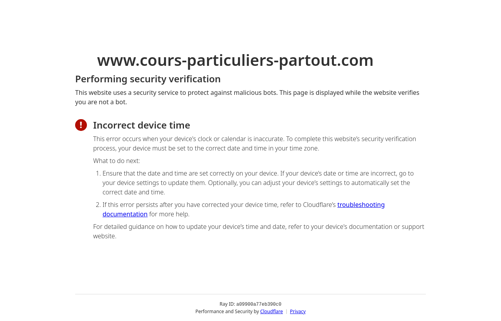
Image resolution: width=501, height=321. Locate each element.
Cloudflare (271, 311)
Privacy (298, 311)
